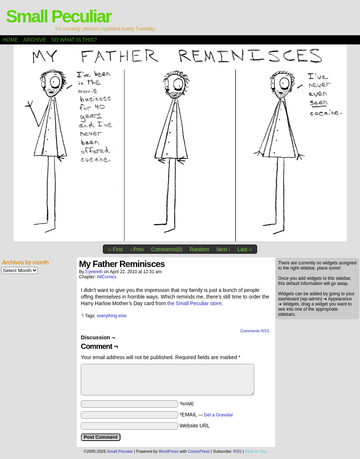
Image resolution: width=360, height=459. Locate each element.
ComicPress (199, 451)
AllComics (106, 276)
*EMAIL (206, 415)
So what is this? (74, 40)
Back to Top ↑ (257, 451)
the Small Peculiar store (194, 303)
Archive (34, 40)
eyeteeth (93, 271)
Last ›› (245, 249)
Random (199, 249)
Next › (223, 249)
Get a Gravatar (218, 415)
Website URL (195, 426)
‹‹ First (115, 249)
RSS (237, 451)
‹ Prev (137, 249)
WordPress (169, 451)
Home (10, 40)
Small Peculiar (58, 16)
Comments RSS (254, 331)
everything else (112, 315)
